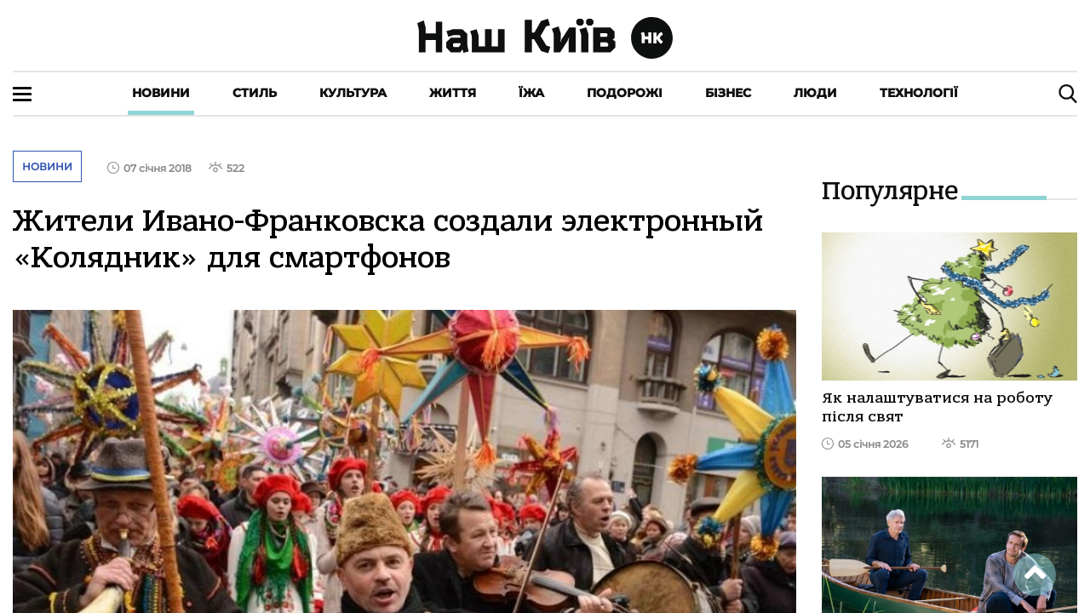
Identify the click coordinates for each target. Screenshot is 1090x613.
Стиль (254, 92)
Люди (815, 92)
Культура (353, 92)
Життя (452, 92)
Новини (161, 92)
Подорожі (625, 92)
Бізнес (728, 92)
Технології (919, 92)
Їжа (531, 92)
